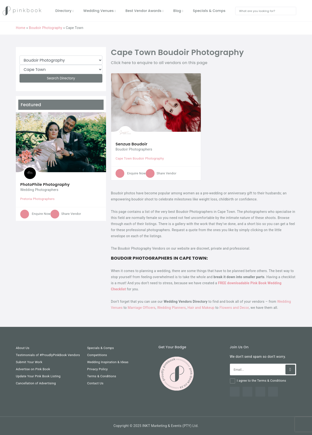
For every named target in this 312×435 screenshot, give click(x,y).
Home (20, 28)
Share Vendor (65, 214)
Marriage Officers (142, 308)
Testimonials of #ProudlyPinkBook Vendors (48, 355)
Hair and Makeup (200, 308)
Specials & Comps (100, 348)
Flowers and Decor (234, 308)
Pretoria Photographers (37, 199)
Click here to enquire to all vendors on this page (159, 63)
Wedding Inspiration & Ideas (108, 362)
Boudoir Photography (45, 28)
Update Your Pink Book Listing (38, 376)
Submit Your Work (29, 362)
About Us (22, 348)
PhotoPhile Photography (45, 184)
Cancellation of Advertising (36, 383)
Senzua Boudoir (131, 144)
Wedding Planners (171, 308)
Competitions (97, 355)
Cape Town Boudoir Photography (140, 158)
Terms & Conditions (101, 376)
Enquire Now (35, 214)
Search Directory (61, 78)
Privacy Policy (97, 369)
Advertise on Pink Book (33, 369)
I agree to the (261, 380)
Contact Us (95, 383)
